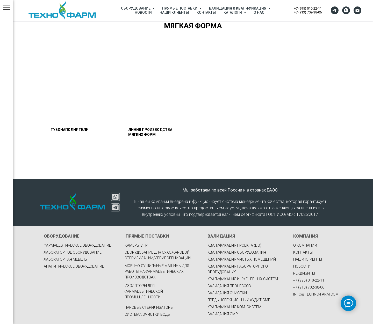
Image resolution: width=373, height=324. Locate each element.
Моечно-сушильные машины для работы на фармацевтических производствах (157, 271)
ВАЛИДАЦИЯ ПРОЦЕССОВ (229, 286)
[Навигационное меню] (6, 7)
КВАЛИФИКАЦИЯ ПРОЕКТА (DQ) (234, 245)
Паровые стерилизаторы (149, 307)
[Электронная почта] (357, 10)
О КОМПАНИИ (305, 245)
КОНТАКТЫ (206, 12)
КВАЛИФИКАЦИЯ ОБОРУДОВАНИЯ (236, 252)
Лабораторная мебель (65, 259)
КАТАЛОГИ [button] (233, 12)
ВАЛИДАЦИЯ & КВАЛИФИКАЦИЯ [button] (238, 8)
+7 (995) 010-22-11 (308, 8)
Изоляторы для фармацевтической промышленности (144, 291)
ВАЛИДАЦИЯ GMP (222, 314)
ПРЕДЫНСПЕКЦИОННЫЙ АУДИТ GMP (238, 300)
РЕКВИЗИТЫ (304, 273)
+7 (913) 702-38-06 (308, 12)
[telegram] (335, 10)
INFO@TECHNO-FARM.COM (316, 294)
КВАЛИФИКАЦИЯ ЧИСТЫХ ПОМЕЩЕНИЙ (241, 259)
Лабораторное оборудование (73, 252)
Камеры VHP (136, 245)
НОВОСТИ (143, 12)
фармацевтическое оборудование (77, 245)
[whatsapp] (346, 10)
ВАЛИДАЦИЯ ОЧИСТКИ (227, 293)
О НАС (259, 12)
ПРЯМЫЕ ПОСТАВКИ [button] (180, 8)
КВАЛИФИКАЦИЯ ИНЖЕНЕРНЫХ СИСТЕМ (242, 279)
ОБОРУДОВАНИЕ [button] (136, 8)
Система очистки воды (147, 314)
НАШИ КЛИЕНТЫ (174, 12)
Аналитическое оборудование (74, 266)
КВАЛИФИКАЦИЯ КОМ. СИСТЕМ (234, 307)
